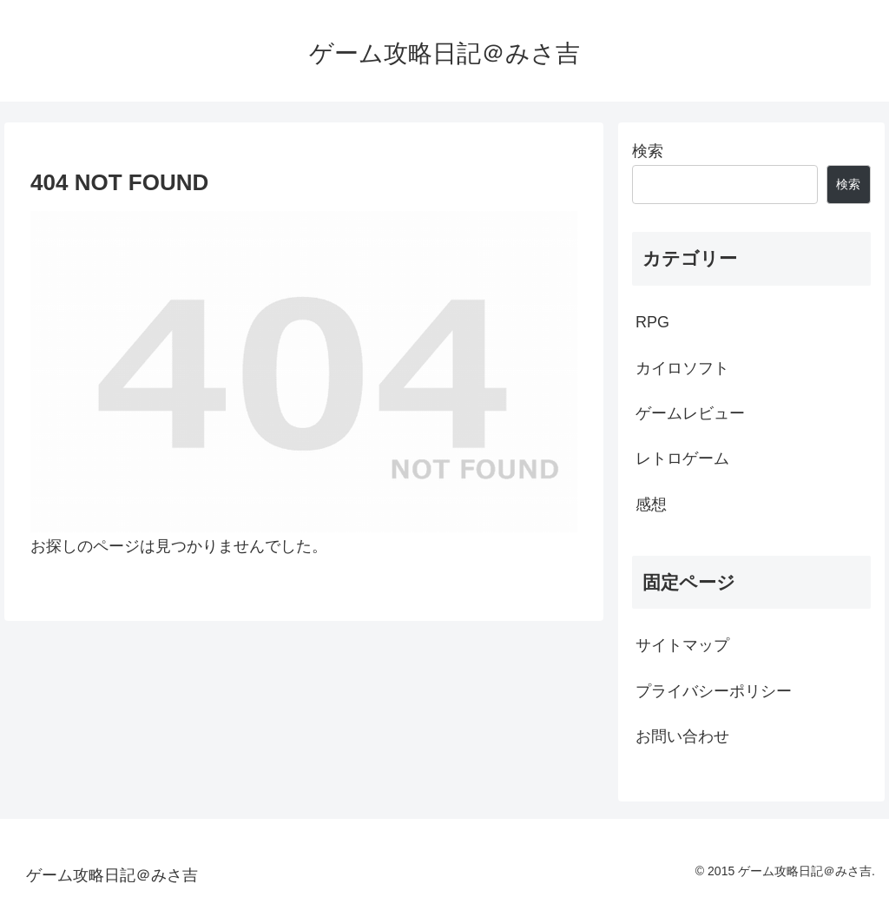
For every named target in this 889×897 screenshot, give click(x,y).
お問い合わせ (682, 736)
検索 (647, 151)
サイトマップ (682, 645)
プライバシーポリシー (713, 691)
